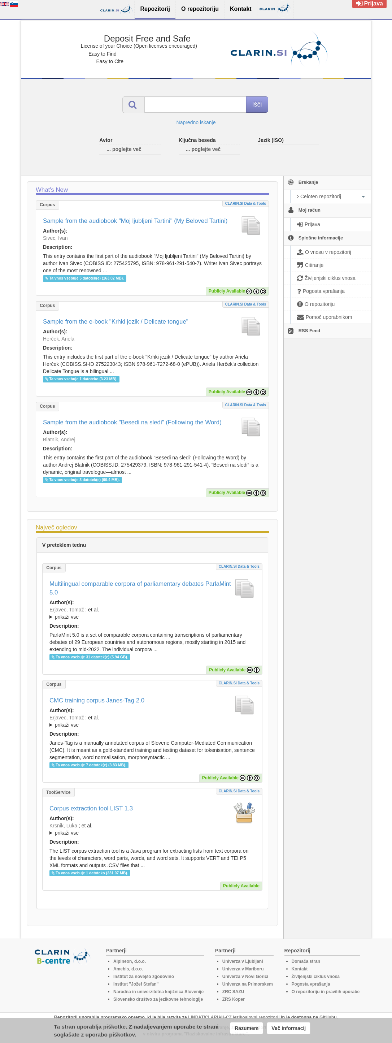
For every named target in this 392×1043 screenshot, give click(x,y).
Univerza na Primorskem (247, 984)
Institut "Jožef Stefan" (135, 984)
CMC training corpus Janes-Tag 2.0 (96, 700)
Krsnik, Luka (63, 825)
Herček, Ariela (58, 339)
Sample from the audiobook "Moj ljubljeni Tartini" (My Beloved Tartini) (135, 220)
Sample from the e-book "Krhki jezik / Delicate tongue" (115, 321)
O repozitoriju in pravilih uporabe (326, 991)
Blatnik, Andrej (59, 439)
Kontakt (300, 968)
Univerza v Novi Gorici (245, 976)
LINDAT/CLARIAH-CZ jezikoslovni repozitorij (233, 1017)
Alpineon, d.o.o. (129, 961)
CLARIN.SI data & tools (245, 203)
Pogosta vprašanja (311, 984)
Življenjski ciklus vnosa (316, 976)
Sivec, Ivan (55, 238)
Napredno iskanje (196, 122)
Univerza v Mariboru (243, 968)
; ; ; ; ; (152, 721)
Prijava (369, 3)
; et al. (152, 613)
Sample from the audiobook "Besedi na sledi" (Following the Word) (132, 422)
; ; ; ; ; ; (152, 829)
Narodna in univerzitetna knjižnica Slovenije (158, 991)
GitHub (326, 1017)
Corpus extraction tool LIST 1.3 (91, 808)
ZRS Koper (233, 999)
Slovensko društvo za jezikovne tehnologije (158, 999)
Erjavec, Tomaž (66, 610)
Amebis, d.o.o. (128, 968)
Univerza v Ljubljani (242, 961)
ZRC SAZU (233, 991)
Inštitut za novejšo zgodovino (143, 976)
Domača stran (306, 961)
